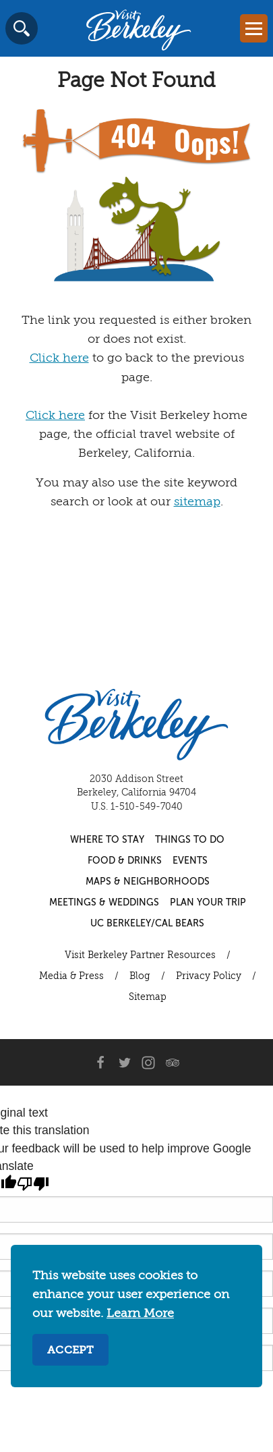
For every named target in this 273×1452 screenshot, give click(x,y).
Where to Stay (107, 840)
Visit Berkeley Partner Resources (140, 955)
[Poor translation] (33, 1184)
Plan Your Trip (208, 903)
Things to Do (189, 840)
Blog (139, 976)
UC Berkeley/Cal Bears (147, 923)
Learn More (140, 1314)
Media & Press (71, 976)
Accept (70, 1350)
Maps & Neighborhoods (148, 882)
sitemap (197, 502)
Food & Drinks (125, 861)
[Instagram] (148, 1063)
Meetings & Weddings (104, 903)
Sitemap (147, 997)
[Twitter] (124, 1063)
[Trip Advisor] (172, 1063)
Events (190, 861)
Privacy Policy (208, 976)
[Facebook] (100, 1063)
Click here (59, 358)
